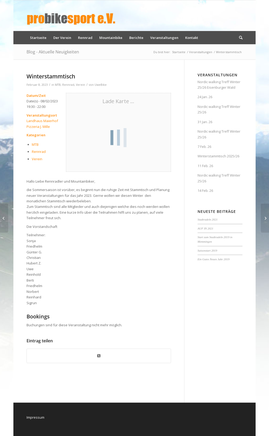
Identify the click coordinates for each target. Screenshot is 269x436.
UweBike (101, 85)
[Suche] (239, 37)
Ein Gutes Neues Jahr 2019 (214, 259)
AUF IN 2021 (205, 228)
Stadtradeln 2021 (208, 219)
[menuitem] (38, 37)
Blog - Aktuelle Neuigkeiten (53, 52)
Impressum (35, 417)
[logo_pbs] (71, 15)
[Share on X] (99, 356)
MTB (58, 85)
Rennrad (68, 85)
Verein (80, 85)
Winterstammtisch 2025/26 (218, 156)
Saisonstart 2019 (207, 250)
